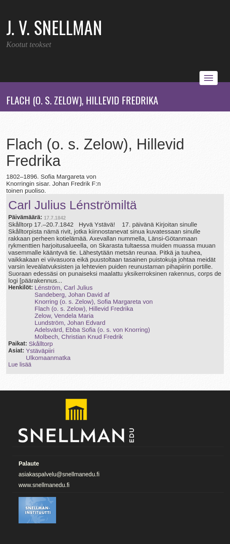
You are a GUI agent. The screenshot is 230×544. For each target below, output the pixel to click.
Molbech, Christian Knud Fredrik (79, 336)
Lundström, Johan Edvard (70, 322)
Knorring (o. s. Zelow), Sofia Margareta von (94, 301)
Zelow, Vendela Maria (64, 315)
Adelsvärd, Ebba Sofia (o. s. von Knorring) (92, 329)
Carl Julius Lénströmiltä (72, 205)
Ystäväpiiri (40, 350)
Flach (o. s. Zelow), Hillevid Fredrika (84, 308)
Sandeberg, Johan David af (72, 294)
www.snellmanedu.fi (44, 485)
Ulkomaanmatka (48, 357)
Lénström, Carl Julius (64, 287)
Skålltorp (41, 343)
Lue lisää (19, 364)
